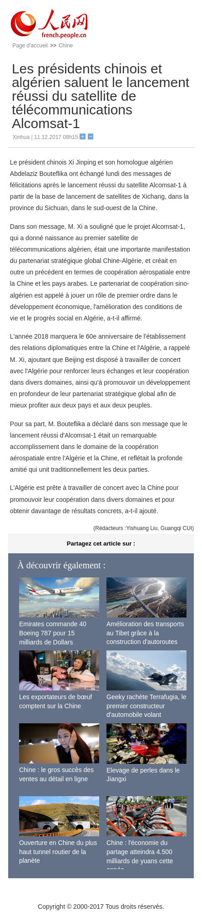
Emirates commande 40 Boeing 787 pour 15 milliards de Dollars (52, 632)
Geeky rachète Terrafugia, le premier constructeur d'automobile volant (146, 705)
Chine (66, 45)
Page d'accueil (30, 45)
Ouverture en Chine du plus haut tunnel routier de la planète (58, 851)
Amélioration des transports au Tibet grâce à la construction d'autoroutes (145, 632)
